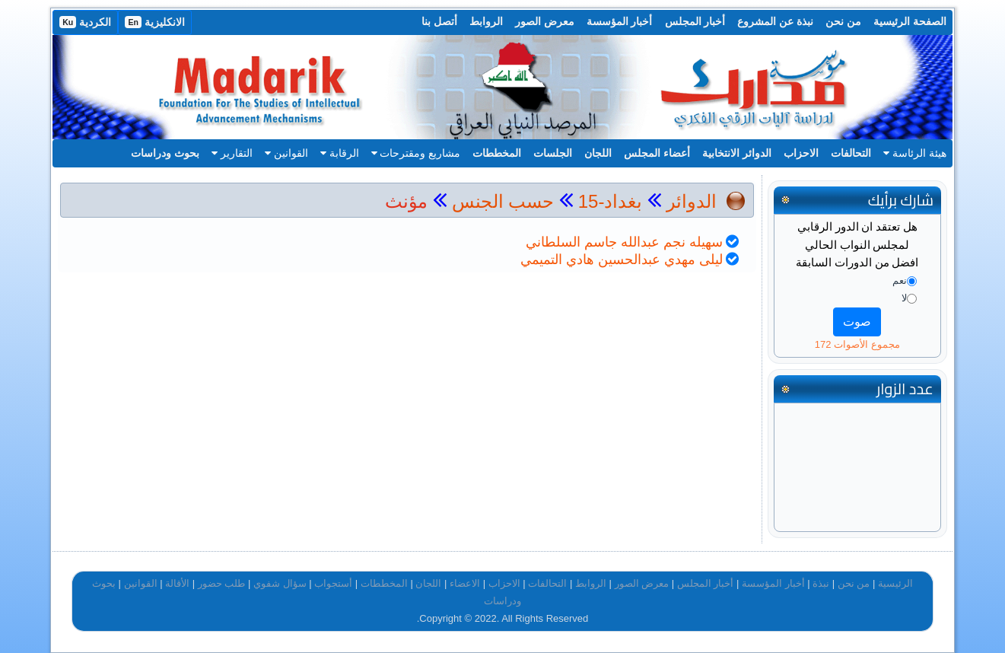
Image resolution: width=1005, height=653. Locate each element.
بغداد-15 (607, 201)
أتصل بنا (439, 21)
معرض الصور (544, 21)
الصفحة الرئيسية (909, 21)
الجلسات (552, 153)
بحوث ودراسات (165, 153)
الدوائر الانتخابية (736, 153)
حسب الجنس (503, 201)
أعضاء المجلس (657, 153)
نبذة (821, 583)
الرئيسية (895, 583)
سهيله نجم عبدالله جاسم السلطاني (624, 242)
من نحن (843, 21)
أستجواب (333, 583)
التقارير (232, 153)
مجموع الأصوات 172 (857, 344)
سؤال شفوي (280, 583)
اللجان (598, 153)
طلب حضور (222, 583)
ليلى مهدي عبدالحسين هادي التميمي (621, 259)
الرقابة (339, 153)
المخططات (496, 153)
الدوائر (691, 201)
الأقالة (177, 583)
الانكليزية (155, 22)
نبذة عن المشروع (775, 21)
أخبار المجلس (695, 21)
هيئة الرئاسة (914, 153)
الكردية (85, 22)
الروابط (486, 21)
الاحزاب (801, 153)
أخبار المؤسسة (620, 21)
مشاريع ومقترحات (416, 153)
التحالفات (851, 153)
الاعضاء (465, 583)
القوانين (286, 153)
